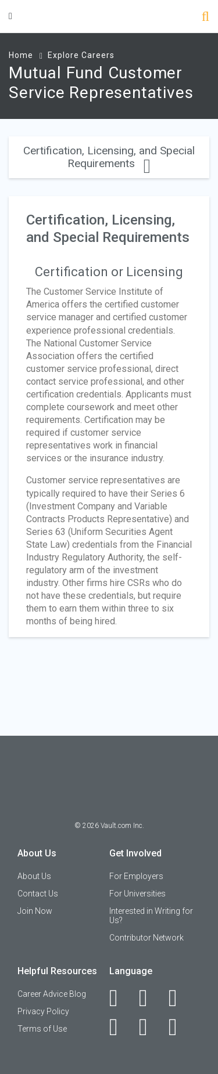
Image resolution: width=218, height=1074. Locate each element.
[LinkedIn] (149, 998)
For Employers (136, 876)
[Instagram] (120, 1027)
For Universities (137, 893)
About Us (34, 876)
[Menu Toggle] (10, 15)
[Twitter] (179, 998)
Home (21, 55)
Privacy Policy (43, 1011)
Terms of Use (42, 1028)
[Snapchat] (179, 1027)
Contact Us (37, 893)
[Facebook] (120, 998)
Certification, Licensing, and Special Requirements (109, 157)
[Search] (205, 17)
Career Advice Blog (51, 994)
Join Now (34, 911)
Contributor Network (146, 937)
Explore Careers (81, 55)
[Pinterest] (149, 1027)
